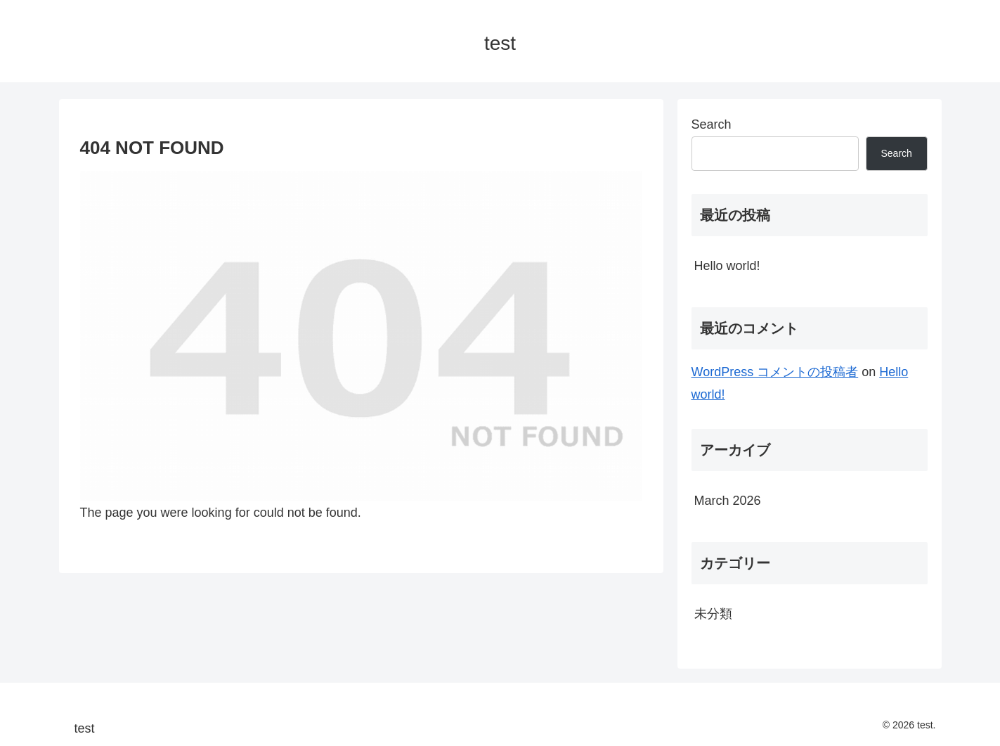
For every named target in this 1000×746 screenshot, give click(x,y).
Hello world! (727, 266)
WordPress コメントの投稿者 (775, 372)
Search (711, 124)
